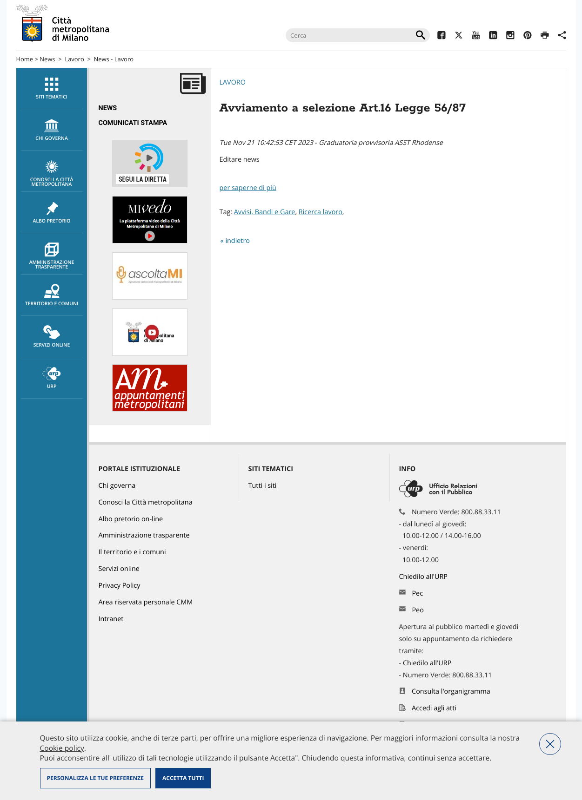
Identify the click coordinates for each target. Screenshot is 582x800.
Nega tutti (550, 744)
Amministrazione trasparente (52, 256)
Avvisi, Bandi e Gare (264, 212)
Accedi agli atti (434, 708)
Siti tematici (52, 88)
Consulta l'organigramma (451, 691)
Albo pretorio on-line (131, 519)
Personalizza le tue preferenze (95, 778)
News (47, 59)
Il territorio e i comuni (132, 552)
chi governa (52, 130)
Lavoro (74, 59)
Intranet (111, 619)
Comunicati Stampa (133, 123)
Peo (417, 610)
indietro (237, 240)
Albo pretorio (52, 212)
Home (24, 59)
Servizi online (52, 336)
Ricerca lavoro (320, 212)
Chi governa (117, 485)
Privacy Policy (119, 585)
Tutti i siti (262, 485)
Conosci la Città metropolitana (52, 174)
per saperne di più (248, 188)
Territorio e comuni (52, 295)
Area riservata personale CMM (146, 602)
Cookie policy (62, 748)
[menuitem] (51, 88)
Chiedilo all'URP (424, 576)
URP (52, 378)
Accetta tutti (183, 778)
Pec (417, 593)
